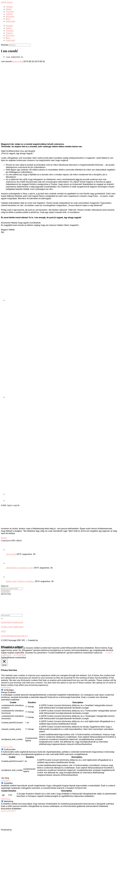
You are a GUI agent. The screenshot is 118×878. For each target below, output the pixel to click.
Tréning (9, 14)
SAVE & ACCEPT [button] (8, 811)
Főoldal (9, 6)
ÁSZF (3, 631)
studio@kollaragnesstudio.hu (14, 636)
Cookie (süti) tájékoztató (12, 627)
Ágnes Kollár (17, 61)
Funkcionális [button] (7, 747)
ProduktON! (44, 640)
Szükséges (9, 690)
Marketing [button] (5, 799)
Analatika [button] (5, 780)
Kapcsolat (10, 21)
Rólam (9, 9)
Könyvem (10, 16)
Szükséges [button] (6, 687)
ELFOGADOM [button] (19, 655)
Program (10, 11)
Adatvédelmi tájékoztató (12, 622)
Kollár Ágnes (7, 2)
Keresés (4, 45)
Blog (8, 19)
